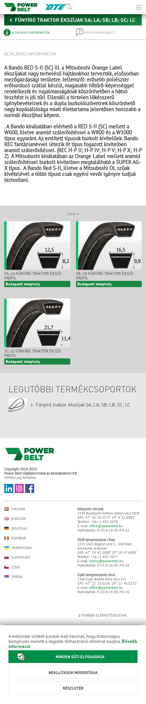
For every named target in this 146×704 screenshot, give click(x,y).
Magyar (14, 509)
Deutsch (15, 528)
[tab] (35, 32)
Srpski (13, 577)
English (15, 518)
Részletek (73, 687)
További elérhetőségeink (102, 615)
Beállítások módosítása (73, 672)
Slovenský (17, 557)
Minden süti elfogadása (59, 656)
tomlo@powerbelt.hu (106, 561)
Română (15, 538)
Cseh (12, 567)
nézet (73, 214)
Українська (18, 548)
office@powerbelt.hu (106, 526)
